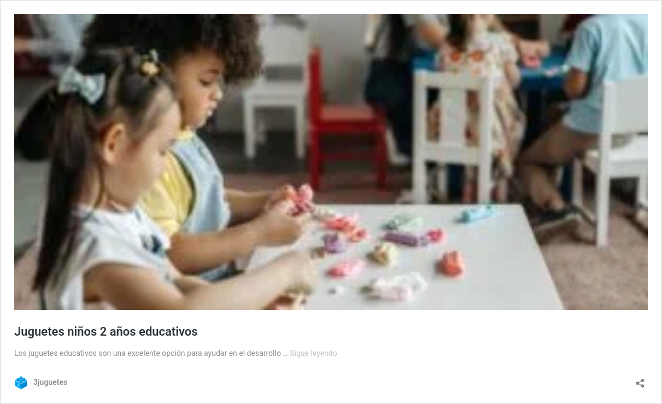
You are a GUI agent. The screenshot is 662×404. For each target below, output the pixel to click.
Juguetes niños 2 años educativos (106, 331)
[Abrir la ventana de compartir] (640, 379)
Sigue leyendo (313, 353)
